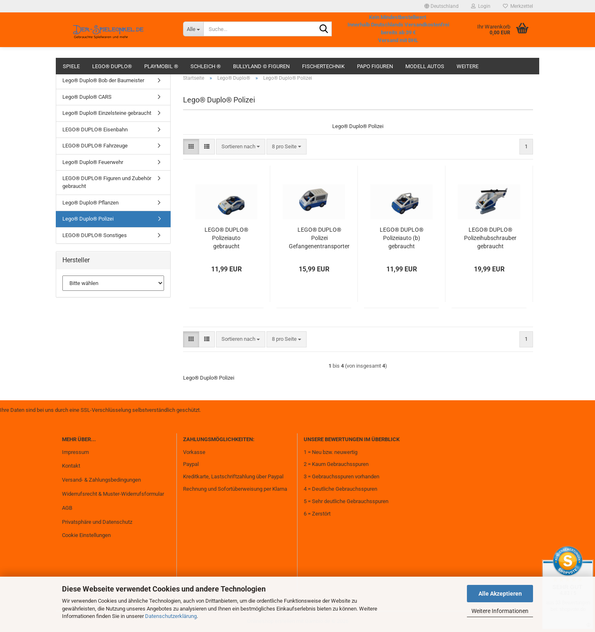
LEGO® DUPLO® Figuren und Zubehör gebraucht (106, 182)
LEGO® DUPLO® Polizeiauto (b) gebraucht (402, 237)
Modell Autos (424, 66)
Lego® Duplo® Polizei (88, 219)
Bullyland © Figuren (261, 66)
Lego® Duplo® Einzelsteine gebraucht (106, 113)
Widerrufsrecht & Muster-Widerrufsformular (113, 494)
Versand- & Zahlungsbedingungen (101, 480)
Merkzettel (518, 6)
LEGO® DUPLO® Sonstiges (94, 235)
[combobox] (240, 147)
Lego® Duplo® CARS (87, 97)
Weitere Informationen (499, 611)
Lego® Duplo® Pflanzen (90, 203)
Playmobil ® (161, 66)
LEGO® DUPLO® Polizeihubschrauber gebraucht (490, 237)
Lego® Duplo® (112, 66)
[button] (441, 6)
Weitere (467, 66)
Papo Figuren (375, 66)
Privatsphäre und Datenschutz (97, 522)
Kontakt (71, 466)
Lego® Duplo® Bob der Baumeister (103, 80)
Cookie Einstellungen (86, 535)
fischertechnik (323, 66)
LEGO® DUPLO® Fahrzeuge (95, 146)
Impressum (75, 452)
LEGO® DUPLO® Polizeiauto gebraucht (226, 237)
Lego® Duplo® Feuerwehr (92, 162)
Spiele (71, 66)
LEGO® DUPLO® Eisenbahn (95, 129)
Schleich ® (205, 66)
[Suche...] (193, 28)
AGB (67, 508)
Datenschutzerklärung (171, 616)
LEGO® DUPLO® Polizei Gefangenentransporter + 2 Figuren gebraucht (319, 238)
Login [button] (480, 6)
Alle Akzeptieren (500, 593)
